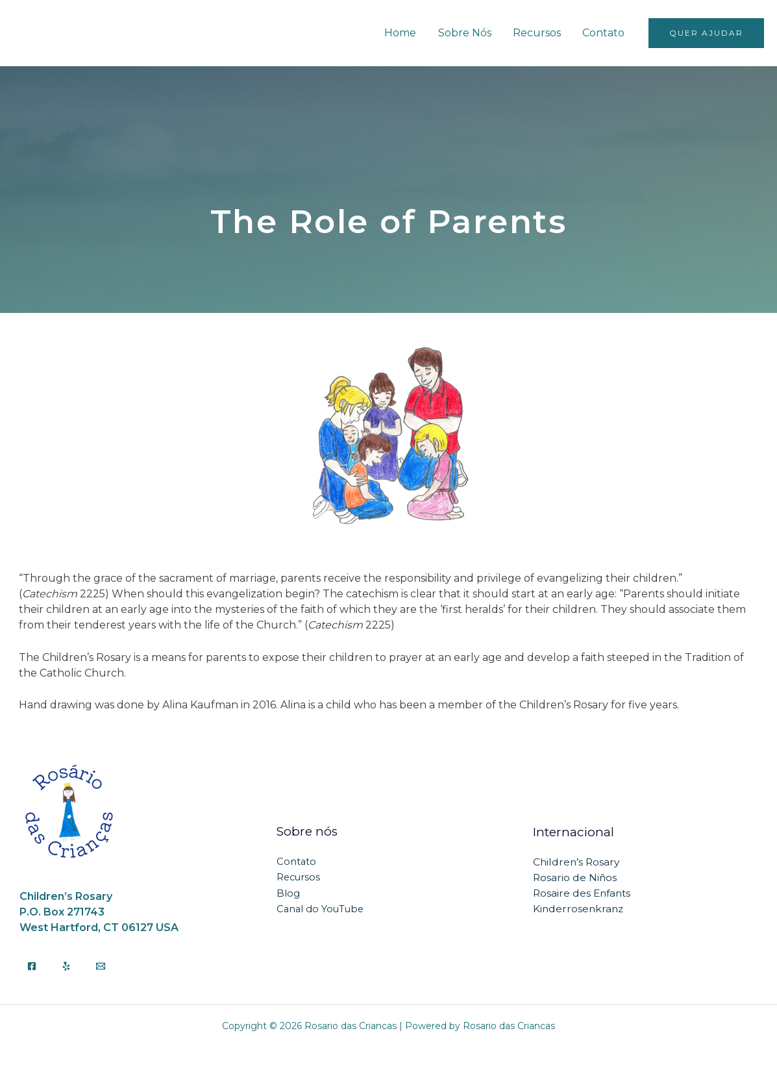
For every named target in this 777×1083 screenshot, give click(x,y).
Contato (604, 33)
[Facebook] (31, 966)
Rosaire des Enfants (583, 893)
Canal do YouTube (322, 908)
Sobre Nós (466, 33)
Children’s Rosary (577, 862)
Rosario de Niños (575, 877)
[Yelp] (66, 966)
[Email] (100, 966)
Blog (288, 893)
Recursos (538, 33)
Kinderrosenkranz (579, 908)
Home (403, 33)
